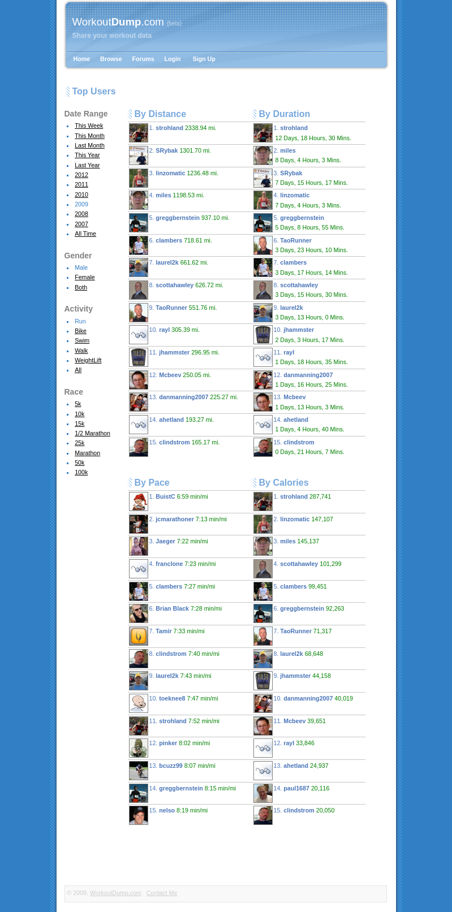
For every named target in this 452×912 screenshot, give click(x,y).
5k (78, 403)
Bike (81, 330)
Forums (143, 58)
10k (79, 413)
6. (170, 245)
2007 (81, 224)
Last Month (90, 145)
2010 (81, 194)
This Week (89, 125)
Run (80, 321)
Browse (111, 58)
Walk (81, 350)
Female (85, 277)
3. (174, 178)
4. (167, 200)
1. (173, 132)
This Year (87, 155)
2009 (81, 204)
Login (173, 58)
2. (170, 155)
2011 (81, 184)
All (78, 369)
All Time (85, 233)
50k (79, 462)
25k (79, 442)
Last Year (87, 165)
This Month (90, 135)
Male (81, 267)
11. (174, 357)
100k (81, 472)
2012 (81, 174)
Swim (82, 340)
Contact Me (162, 892)
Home (82, 58)
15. (174, 447)
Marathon (87, 452)
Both (81, 287)
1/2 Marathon (92, 433)
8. (176, 290)
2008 (81, 213)
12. (170, 380)
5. (179, 222)
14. (171, 424)
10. (164, 334)
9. (173, 312)
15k (79, 423)
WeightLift (88, 360)
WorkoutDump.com (115, 892)
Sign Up (204, 58)
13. (184, 402)
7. (169, 267)
